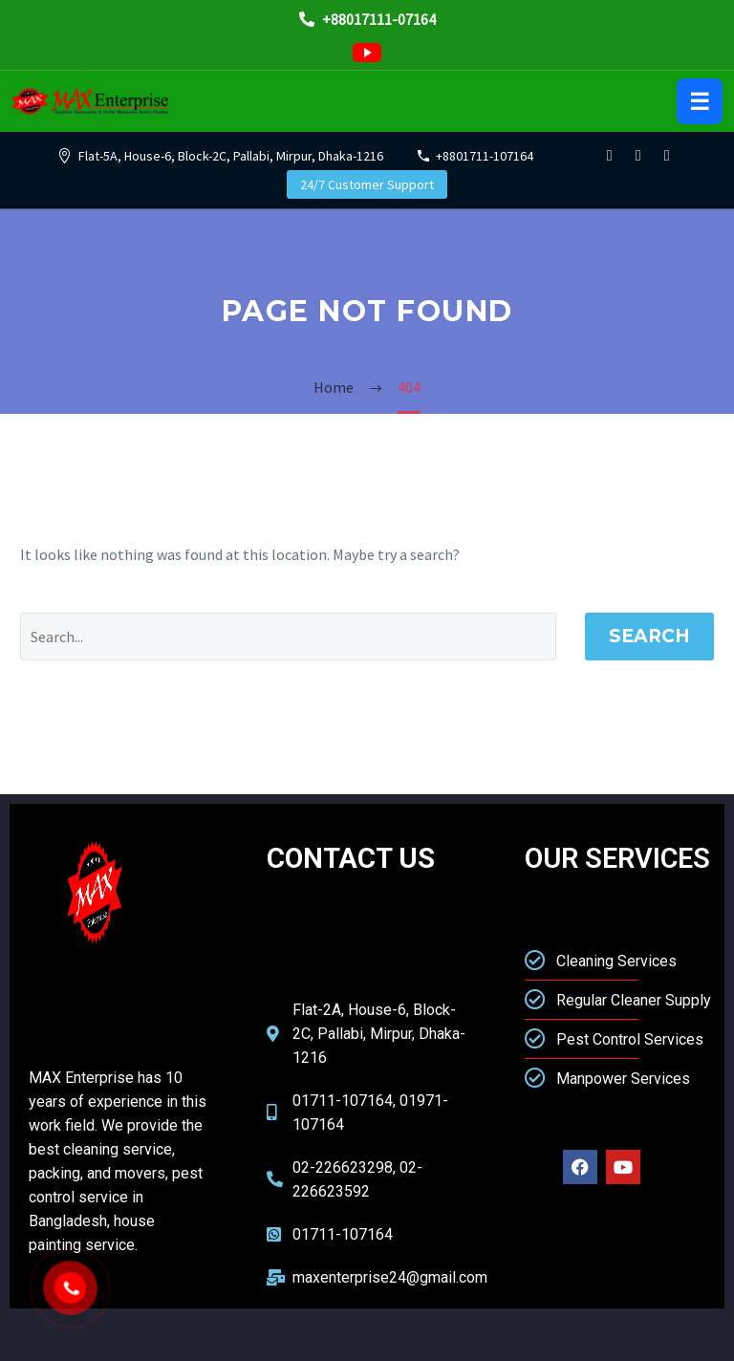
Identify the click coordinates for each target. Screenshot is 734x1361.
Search (649, 636)
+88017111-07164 (367, 19)
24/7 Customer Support (367, 184)
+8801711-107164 (484, 155)
